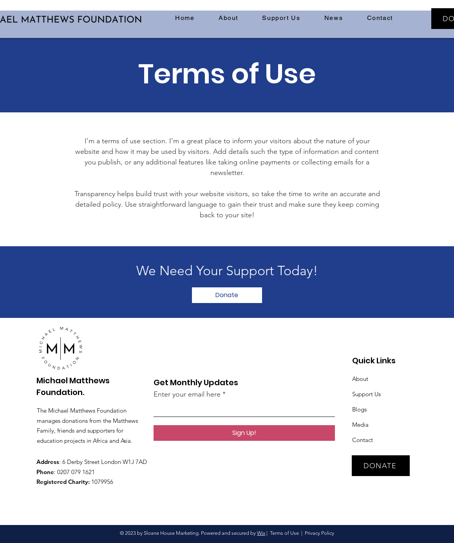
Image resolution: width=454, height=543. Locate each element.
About (360, 378)
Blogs (359, 409)
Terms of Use (284, 533)
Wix (261, 533)
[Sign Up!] (244, 433)
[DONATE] (381, 465)
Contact (362, 440)
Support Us (366, 394)
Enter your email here (187, 394)
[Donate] (227, 295)
